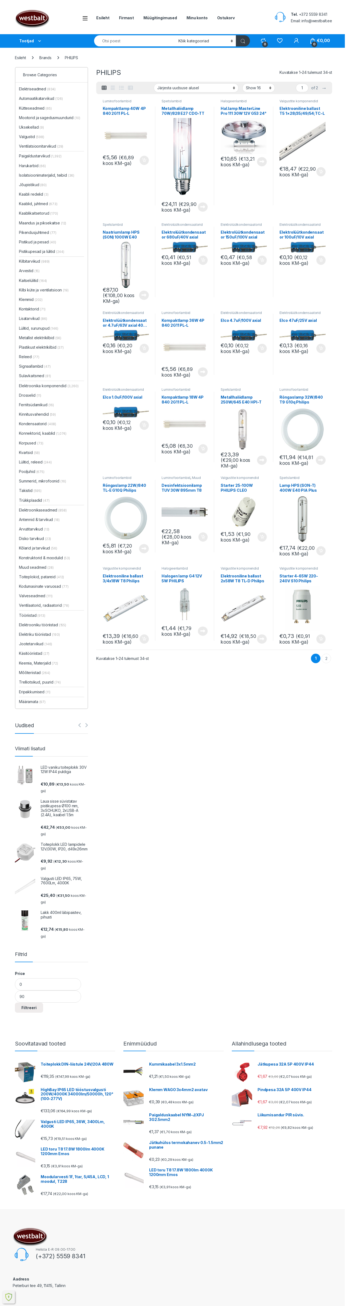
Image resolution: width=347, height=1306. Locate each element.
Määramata (32, 701)
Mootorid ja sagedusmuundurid (49, 117)
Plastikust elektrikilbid (41, 347)
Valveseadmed (36, 595)
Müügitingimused (160, 17)
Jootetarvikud (35, 643)
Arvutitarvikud (34, 529)
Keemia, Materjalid (38, 663)
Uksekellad (31, 127)
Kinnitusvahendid (37, 414)
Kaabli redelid (34, 194)
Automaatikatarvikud (41, 98)
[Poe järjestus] (196, 88)
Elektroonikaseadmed (43, 510)
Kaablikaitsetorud (38, 213)
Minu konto (197, 17)
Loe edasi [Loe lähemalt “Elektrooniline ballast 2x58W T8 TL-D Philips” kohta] (262, 639)
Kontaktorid (32, 309)
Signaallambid (35, 366)
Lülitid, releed (35, 462)
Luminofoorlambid (117, 101)
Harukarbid (32, 165)
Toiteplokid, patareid (41, 576)
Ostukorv (226, 17)
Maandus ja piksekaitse (42, 223)
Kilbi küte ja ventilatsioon (44, 290)
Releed (29, 356)
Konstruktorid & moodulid (44, 557)
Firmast (126, 17)
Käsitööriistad (34, 653)
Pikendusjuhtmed (37, 232)
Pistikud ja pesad (37, 242)
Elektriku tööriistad (39, 634)
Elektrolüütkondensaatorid (182, 225)
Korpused (31, 443)
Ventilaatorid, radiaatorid (44, 605)
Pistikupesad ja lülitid (41, 251)
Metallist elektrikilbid (40, 337)
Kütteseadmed (35, 108)
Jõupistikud (33, 184)
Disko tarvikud (35, 538)
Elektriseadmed (37, 89)
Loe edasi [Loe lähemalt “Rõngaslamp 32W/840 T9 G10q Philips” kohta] (321, 460)
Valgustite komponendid (298, 101)
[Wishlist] (280, 40)
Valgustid (31, 136)
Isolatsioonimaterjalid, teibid (46, 175)
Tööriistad (32, 615)
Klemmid (31, 299)
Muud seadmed (36, 567)
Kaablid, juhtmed (38, 203)
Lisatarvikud (33, 318)
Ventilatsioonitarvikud (41, 146)
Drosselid (30, 395)
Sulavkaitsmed (35, 375)
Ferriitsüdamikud (36, 404)
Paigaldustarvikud (40, 156)
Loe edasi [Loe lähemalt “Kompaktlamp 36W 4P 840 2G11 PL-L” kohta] (203, 372)
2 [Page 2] (326, 658)
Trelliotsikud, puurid (39, 682)
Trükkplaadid (34, 500)
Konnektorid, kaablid (42, 433)
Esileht (103, 17)
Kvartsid (29, 452)
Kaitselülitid (33, 280)
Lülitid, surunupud (38, 328)
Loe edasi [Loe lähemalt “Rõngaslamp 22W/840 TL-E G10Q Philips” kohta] (144, 548)
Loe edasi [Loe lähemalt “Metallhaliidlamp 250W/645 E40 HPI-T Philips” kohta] (262, 460)
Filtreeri (29, 1007)
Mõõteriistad (34, 672)
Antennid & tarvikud (39, 519)
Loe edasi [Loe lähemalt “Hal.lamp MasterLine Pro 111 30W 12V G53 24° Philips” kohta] (262, 161)
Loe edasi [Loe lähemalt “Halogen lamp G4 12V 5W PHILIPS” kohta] (203, 631)
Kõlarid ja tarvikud (38, 548)
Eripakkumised (34, 691)
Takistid (30, 490)
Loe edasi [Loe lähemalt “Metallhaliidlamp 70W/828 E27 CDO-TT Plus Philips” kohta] (203, 207)
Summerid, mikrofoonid (42, 481)
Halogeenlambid (234, 101)
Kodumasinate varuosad (43, 586)
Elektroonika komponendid (49, 385)
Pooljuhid (31, 471)
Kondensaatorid (37, 423)
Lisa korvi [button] (144, 160)
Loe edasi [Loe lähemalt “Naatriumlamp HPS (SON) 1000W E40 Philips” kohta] (144, 295)
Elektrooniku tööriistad (42, 624)
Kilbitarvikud (34, 261)
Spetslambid (171, 101)
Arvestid (29, 270)
